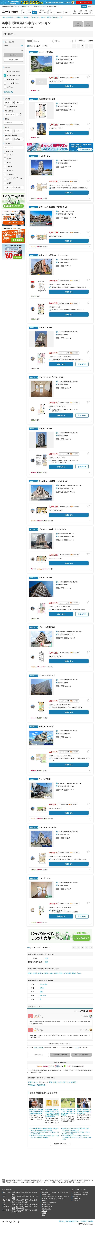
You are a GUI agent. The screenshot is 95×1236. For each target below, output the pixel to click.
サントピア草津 (44, 779)
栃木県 (36, 1196)
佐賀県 (18, 1210)
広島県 (13, 1206)
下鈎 (41, 992)
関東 (4, 1196)
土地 (68, 1082)
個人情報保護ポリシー (73, 1221)
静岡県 (22, 1202)
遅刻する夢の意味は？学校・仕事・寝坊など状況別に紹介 (84, 1111)
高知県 (22, 1208)
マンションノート (38, 1047)
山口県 (31, 1206)
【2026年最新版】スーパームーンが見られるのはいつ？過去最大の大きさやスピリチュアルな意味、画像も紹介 (76, 1137)
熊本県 (26, 1210)
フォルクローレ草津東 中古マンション (53, 481)
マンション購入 (46, 1196)
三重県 (26, 1202)
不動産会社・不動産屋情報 (36, 1085)
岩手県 (22, 1192)
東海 (4, 1202)
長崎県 (22, 1210)
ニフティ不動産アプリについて (81, 1194)
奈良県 (31, 1204)
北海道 (13, 1192)
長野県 (22, 1200)
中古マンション (64, 1196)
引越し (43, 1215)
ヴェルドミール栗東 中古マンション (52, 529)
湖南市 (35, 973)
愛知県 (13, 1202)
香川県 (13, 1208)
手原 (46, 958)
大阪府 (13, 1204)
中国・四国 (6, 1206)
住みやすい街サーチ (47, 1207)
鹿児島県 (14, 1212)
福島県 (13, 1194)
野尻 (41, 995)
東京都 (13, 1196)
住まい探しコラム (46, 1209)
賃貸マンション (49, 1192)
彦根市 (56, 973)
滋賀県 (26, 1204)
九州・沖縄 (6, 1210)
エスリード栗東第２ (46, 52)
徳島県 (35, 1206)
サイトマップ (76, 1200)
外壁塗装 (44, 1213)
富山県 (26, 1200)
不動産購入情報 (46, 1194)
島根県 (26, 1206)
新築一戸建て (53, 1082)
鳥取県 (22, 1206)
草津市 (74, 973)
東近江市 (41, 973)
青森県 (18, 1192)
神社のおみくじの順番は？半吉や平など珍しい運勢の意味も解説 (36, 1111)
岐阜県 (18, 1202)
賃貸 (43, 1192)
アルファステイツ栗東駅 (47, 827)
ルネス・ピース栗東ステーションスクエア (54, 255)
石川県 (31, 1200)
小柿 (41, 984)
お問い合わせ (76, 1196)
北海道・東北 (6, 1192)
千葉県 (27, 1196)
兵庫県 (18, 1204)
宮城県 (26, 1192)
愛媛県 (18, 1208)
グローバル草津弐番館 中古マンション (53, 207)
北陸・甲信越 (6, 1200)
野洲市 (30, 973)
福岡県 (13, 1210)
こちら (77, 1047)
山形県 (35, 1192)
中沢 (44, 995)
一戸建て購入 (45, 1198)
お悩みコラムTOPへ (60, 1144)
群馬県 (13, 1198)
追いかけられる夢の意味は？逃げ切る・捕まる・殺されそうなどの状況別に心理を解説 (45, 1136)
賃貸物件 (73, 1082)
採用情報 (90, 1221)
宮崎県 (35, 1210)
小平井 (42, 988)
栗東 (46, 962)
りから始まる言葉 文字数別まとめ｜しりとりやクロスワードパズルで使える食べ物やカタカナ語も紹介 (52, 1113)
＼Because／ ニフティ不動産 (80, 1192)
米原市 (46, 973)
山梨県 (18, 1200)
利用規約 (83, 1221)
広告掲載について (77, 1198)
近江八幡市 (67, 973)
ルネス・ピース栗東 (46, 726)
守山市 (79, 973)
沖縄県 (19, 1212)
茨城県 (32, 1196)
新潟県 (13, 1200)
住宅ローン (44, 1211)
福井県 (35, 1200)
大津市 (51, 973)
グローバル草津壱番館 (47, 627)
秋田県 (31, 1192)
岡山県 (18, 1206)
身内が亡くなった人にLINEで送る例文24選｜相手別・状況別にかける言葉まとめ (75, 1129)
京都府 (22, 1204)
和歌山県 (35, 1204)
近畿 (4, 1204)
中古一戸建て (62, 1082)
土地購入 (44, 1200)
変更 (22, 46)
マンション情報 (46, 1204)
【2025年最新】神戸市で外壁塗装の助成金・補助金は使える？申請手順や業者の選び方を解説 (44, 1129)
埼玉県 (23, 1196)
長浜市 (61, 973)
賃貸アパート (57, 1192)
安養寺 (45, 984)
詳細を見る (69, 86)
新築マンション (33, 1082)
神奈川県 (18, 1196)
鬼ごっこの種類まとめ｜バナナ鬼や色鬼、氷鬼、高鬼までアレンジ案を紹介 (68, 1112)
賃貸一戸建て (65, 1192)
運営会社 (61, 1221)
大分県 (31, 1210)
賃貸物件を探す (8, 92)
